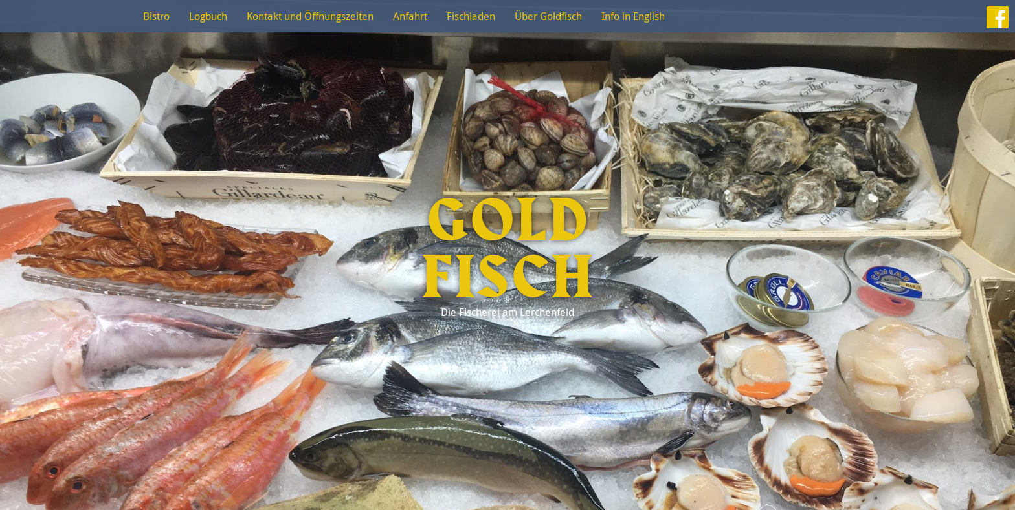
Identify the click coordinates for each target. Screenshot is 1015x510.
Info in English (633, 16)
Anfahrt (410, 16)
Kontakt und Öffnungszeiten (310, 16)
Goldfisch (507, 250)
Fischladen (471, 16)
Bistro (156, 16)
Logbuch (208, 16)
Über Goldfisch (548, 16)
